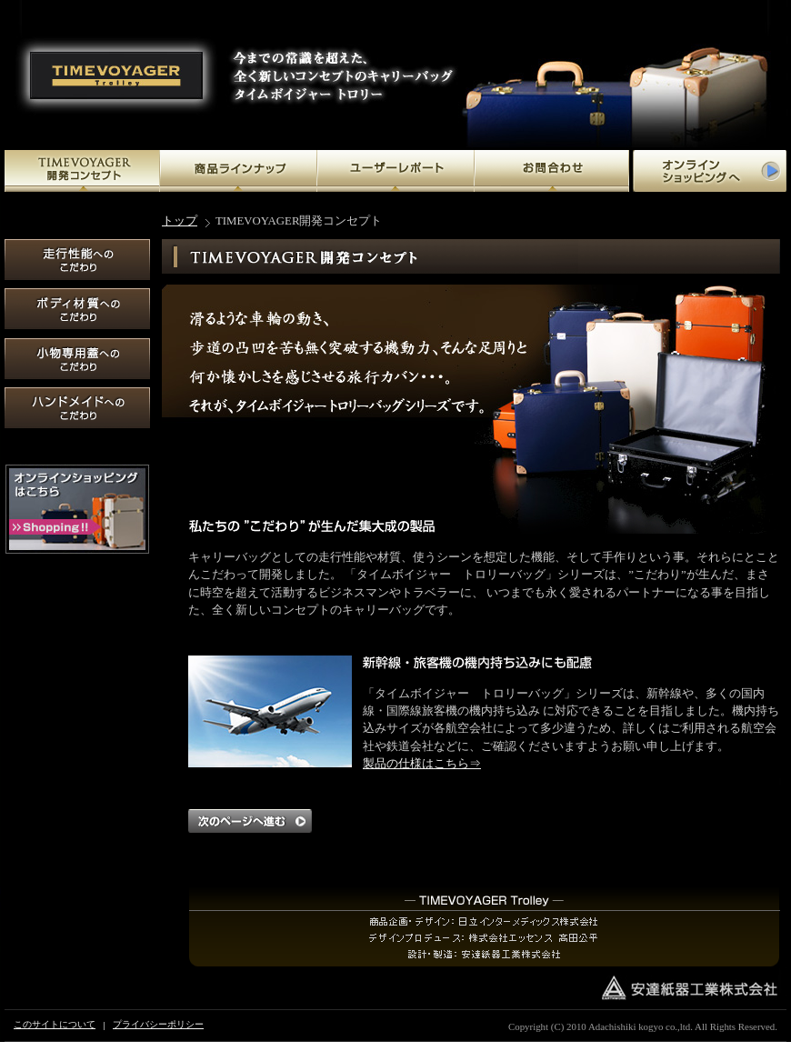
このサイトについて (54, 1024)
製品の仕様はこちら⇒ (422, 763)
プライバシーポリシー (158, 1024)
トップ (179, 221)
